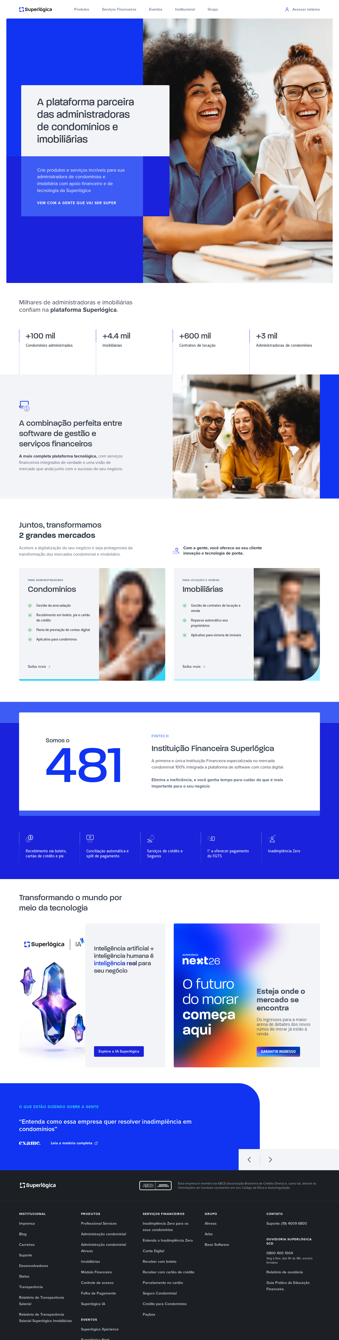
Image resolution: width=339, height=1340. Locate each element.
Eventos (155, 9)
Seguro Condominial (160, 1293)
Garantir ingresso (278, 1051)
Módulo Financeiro (96, 1272)
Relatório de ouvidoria (284, 1272)
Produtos (81, 9)
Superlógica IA (93, 1304)
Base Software (217, 1244)
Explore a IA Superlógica (119, 1051)
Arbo (209, 1234)
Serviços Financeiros (119, 9)
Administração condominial (103, 1234)
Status (24, 1276)
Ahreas (211, 1223)
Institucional (185, 9)
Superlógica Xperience (100, 1329)
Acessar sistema (302, 9)
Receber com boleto (159, 1261)
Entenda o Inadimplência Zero (168, 1240)
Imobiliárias (90, 1261)
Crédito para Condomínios (165, 1304)
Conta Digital (153, 1251)
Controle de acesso (97, 1282)
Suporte (25, 1255)
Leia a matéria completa (74, 1143)
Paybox (149, 1314)
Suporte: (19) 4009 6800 (286, 1223)
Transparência (31, 1287)
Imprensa (27, 1223)
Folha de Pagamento (98, 1293)
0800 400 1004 (279, 1253)
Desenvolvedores (33, 1266)
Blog (22, 1234)
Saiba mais (39, 667)
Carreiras (27, 1244)
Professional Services (99, 1223)
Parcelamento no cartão (163, 1282)
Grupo (213, 9)
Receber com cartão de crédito (168, 1272)
